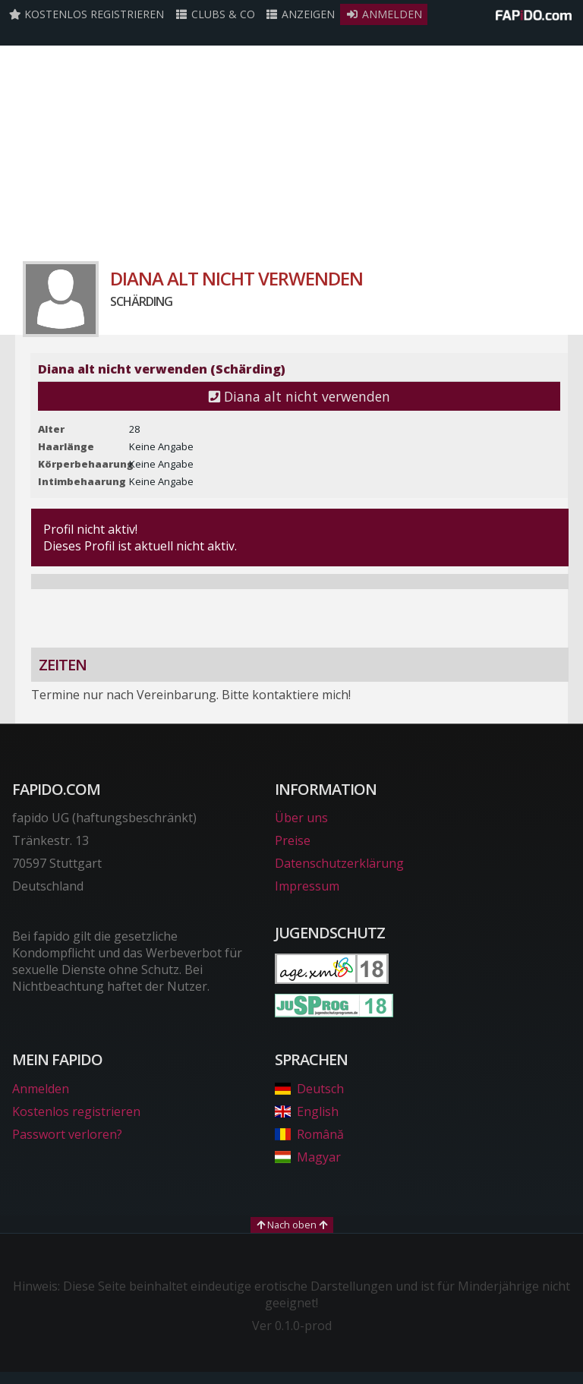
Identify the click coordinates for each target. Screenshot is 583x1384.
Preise (292, 840)
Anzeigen (301, 14)
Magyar (308, 1157)
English (307, 1111)
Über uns (301, 817)
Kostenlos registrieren (86, 14)
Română (309, 1134)
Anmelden (383, 14)
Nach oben (292, 1224)
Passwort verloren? (67, 1134)
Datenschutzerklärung (339, 863)
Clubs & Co (215, 14)
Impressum (307, 886)
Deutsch (309, 1088)
